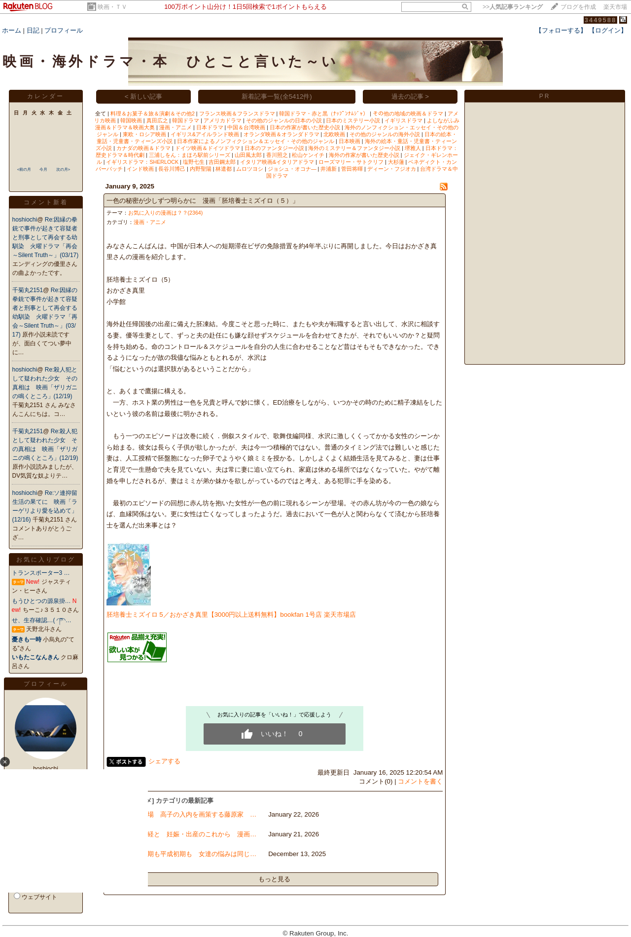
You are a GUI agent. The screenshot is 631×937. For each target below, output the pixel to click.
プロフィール (63, 30)
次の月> (63, 169)
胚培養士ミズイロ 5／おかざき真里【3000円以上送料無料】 (193, 614)
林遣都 (223, 169)
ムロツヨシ (249, 169)
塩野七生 (194, 162)
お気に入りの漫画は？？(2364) (165, 213)
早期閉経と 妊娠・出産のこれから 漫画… (192, 834)
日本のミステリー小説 (353, 120)
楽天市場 (615, 6)
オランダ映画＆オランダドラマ (281, 134)
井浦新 (328, 169)
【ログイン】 (608, 30)
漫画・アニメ (175, 127)
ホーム (11, 30)
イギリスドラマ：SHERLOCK (142, 162)
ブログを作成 (578, 6)
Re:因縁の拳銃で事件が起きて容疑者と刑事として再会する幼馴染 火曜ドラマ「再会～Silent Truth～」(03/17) (45, 237)
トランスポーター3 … (41, 572)
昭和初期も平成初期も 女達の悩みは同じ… (192, 854)
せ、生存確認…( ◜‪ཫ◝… (41, 620)
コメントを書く (420, 781)
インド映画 (140, 169)
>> (513, 6)
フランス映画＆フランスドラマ (237, 113)
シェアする (164, 761)
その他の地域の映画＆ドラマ (408, 113)
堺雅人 (413, 148)
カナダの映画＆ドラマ (143, 148)
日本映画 (349, 141)
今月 (43, 169)
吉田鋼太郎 (222, 162)
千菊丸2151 (27, 290)
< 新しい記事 (144, 96)
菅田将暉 (352, 169)
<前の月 (24, 169)
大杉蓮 (396, 162)
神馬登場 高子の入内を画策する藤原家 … (192, 814)
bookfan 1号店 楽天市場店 (317, 614)
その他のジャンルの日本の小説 (284, 120)
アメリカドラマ (223, 120)
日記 (33, 30)
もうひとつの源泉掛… (41, 601)
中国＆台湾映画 (246, 127)
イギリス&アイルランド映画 (205, 134)
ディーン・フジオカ (391, 169)
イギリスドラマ (403, 120)
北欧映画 (334, 134)
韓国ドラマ (185, 120)
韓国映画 (131, 120)
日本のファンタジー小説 (274, 148)
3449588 (601, 20)
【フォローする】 (561, 30)
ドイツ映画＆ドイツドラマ (207, 148)
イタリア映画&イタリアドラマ (277, 162)
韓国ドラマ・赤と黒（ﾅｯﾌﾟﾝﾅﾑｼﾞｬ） (323, 113)
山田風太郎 (248, 155)
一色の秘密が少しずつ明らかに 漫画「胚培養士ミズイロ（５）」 (202, 200)
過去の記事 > (410, 96)
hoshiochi (24, 219)
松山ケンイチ (308, 155)
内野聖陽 (200, 169)
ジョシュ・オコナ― (292, 169)
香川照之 (277, 155)
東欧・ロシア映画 (144, 134)
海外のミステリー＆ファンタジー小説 (354, 148)
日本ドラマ (209, 127)
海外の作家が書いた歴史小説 (364, 155)
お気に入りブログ (45, 559)
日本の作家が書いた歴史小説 (305, 127)
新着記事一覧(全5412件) (277, 96)
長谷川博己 (171, 169)
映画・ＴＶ (112, 6)
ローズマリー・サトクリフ (351, 162)
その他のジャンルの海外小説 (385, 134)
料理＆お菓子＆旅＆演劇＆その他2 (152, 113)
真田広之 (157, 120)
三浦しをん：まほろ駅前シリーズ (189, 155)
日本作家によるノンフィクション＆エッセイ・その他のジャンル (255, 141)
